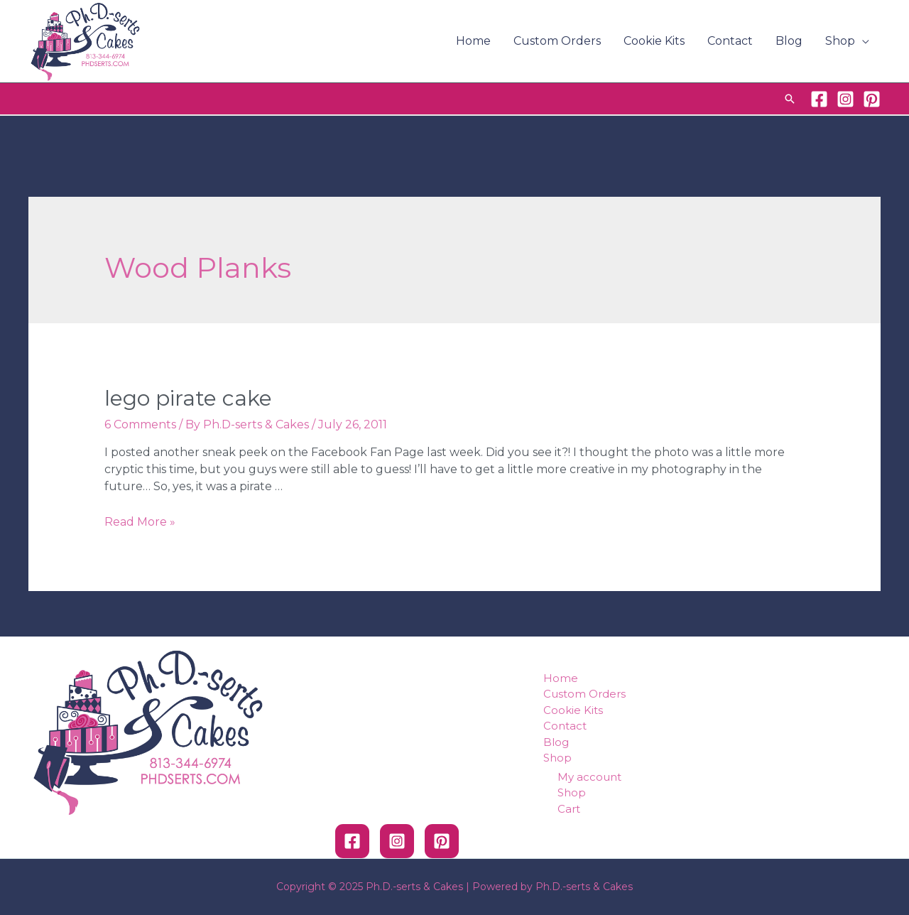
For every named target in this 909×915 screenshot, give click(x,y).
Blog (788, 41)
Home (473, 41)
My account (589, 777)
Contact (730, 41)
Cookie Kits (654, 41)
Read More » (139, 522)
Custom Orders (557, 41)
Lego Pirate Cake (188, 398)
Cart (568, 809)
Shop (840, 41)
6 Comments (140, 424)
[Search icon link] (789, 98)
